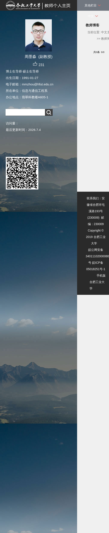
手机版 (101, 275)
